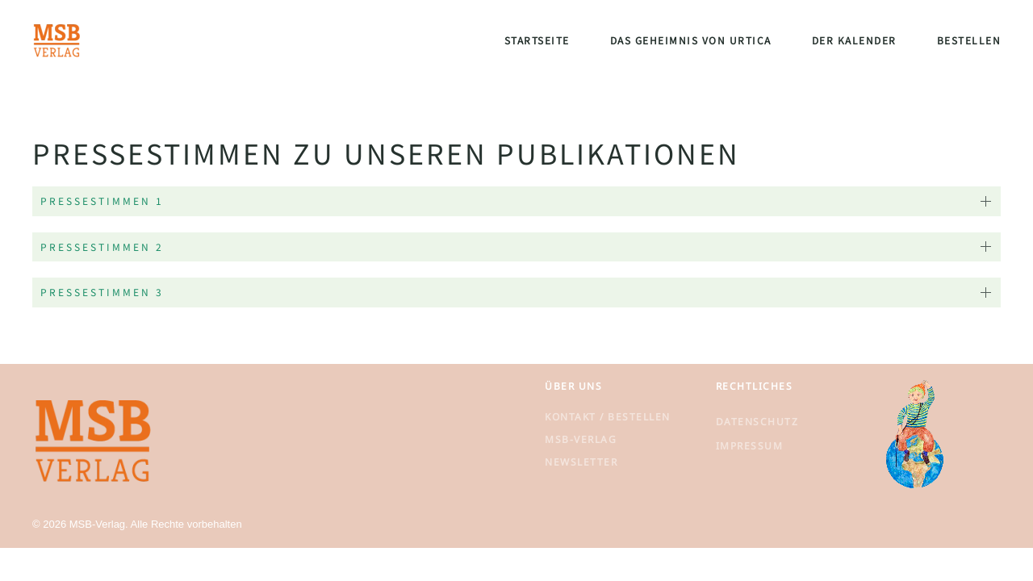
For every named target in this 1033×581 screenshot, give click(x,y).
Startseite (537, 40)
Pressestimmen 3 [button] (102, 292)
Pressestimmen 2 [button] (102, 246)
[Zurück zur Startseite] (56, 40)
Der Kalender (854, 40)
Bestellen (969, 40)
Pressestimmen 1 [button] (102, 200)
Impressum (750, 446)
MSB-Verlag (581, 439)
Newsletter (581, 462)
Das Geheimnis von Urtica (691, 40)
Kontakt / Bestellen (608, 417)
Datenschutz (757, 421)
